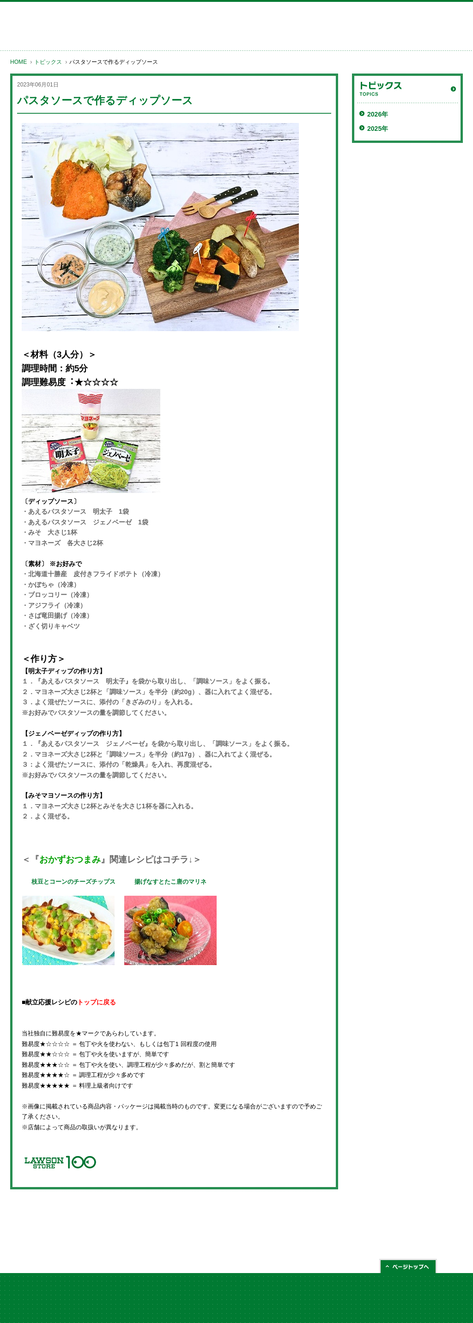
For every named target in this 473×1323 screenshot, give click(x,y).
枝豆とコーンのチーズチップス (73, 881)
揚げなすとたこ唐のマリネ (170, 881)
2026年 (377, 114)
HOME (18, 62)
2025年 (377, 128)
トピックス (48, 62)
